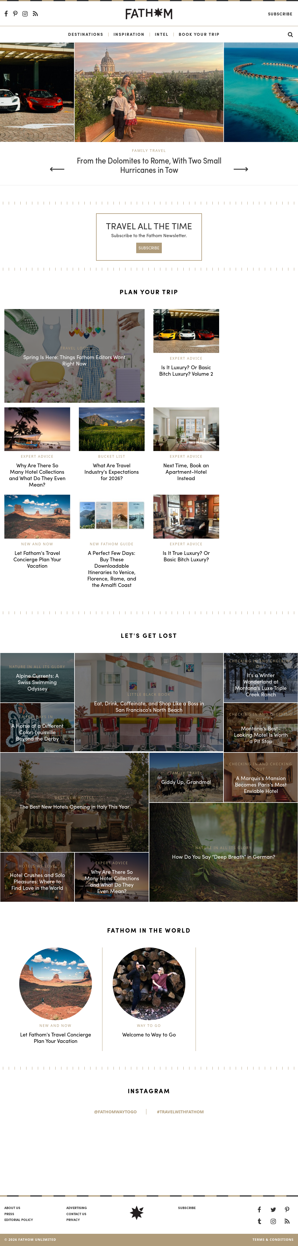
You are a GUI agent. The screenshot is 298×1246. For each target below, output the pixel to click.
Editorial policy (18, 1219)
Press (9, 1213)
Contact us (76, 1213)
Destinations (85, 34)
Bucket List (111, 456)
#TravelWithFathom (180, 1111)
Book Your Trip (199, 34)
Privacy (73, 1219)
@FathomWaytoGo (115, 1111)
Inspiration (129, 34)
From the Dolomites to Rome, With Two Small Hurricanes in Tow (149, 165)
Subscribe (280, 14)
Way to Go (149, 1025)
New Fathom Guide (112, 544)
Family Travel (149, 150)
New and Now (37, 544)
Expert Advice (186, 358)
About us (12, 1207)
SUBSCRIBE (149, 248)
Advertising (76, 1207)
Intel (161, 34)
